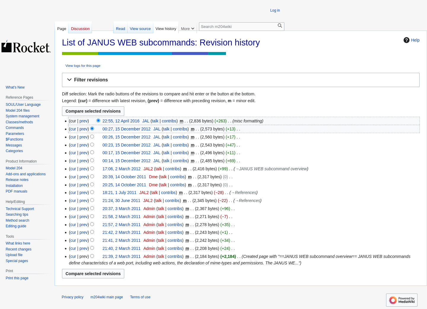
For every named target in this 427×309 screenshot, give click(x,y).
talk (155, 121)
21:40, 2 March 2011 (122, 248)
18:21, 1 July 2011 (119, 192)
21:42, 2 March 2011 (122, 232)
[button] (241, 80)
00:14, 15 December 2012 (127, 160)
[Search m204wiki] (241, 26)
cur (73, 129)
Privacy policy (72, 297)
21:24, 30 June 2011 (122, 200)
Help (411, 40)
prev (83, 121)
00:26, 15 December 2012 (127, 137)
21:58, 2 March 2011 (122, 216)
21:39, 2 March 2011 (122, 256)
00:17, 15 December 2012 (127, 152)
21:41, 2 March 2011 (122, 240)
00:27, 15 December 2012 (127, 129)
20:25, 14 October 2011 (124, 184)
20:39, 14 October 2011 (124, 176)
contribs (169, 121)
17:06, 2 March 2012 (122, 168)
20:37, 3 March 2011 (122, 208)
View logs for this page (83, 65)
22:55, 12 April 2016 (121, 121)
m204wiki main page (106, 297)
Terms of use (140, 297)
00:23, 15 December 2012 (127, 145)
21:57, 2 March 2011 (122, 224)
